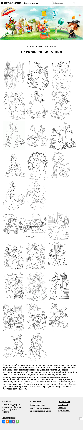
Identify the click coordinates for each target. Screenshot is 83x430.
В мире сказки (11, 3)
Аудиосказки (64, 410)
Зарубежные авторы (40, 408)
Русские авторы (37, 405)
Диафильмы (64, 402)
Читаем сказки (31, 3)
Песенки (62, 407)
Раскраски (63, 405)
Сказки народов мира (40, 411)
